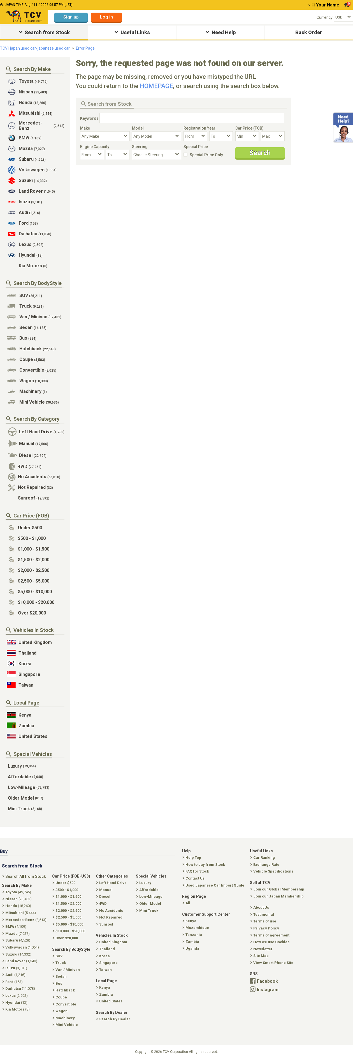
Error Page (85, 48)
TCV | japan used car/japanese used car (35, 48)
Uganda (191, 948)
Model (138, 128)
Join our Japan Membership (277, 896)
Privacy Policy (265, 928)
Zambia (191, 942)
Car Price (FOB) (249, 128)
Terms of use (263, 921)
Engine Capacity (94, 146)
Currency (325, 17)
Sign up (71, 17)
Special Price (196, 146)
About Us (260, 907)
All (187, 903)
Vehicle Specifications (272, 871)
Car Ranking (263, 857)
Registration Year (199, 128)
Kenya (190, 921)
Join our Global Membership (277, 889)
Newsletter (262, 949)
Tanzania (193, 935)
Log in (106, 17)
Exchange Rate (265, 864)
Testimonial (262, 914)
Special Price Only (206, 155)
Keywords (89, 118)
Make (85, 128)
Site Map (260, 956)
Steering (140, 146)
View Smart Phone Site (272, 963)
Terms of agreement (270, 935)
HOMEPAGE (156, 85)
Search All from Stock (24, 876)
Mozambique (196, 928)
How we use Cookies (270, 942)
